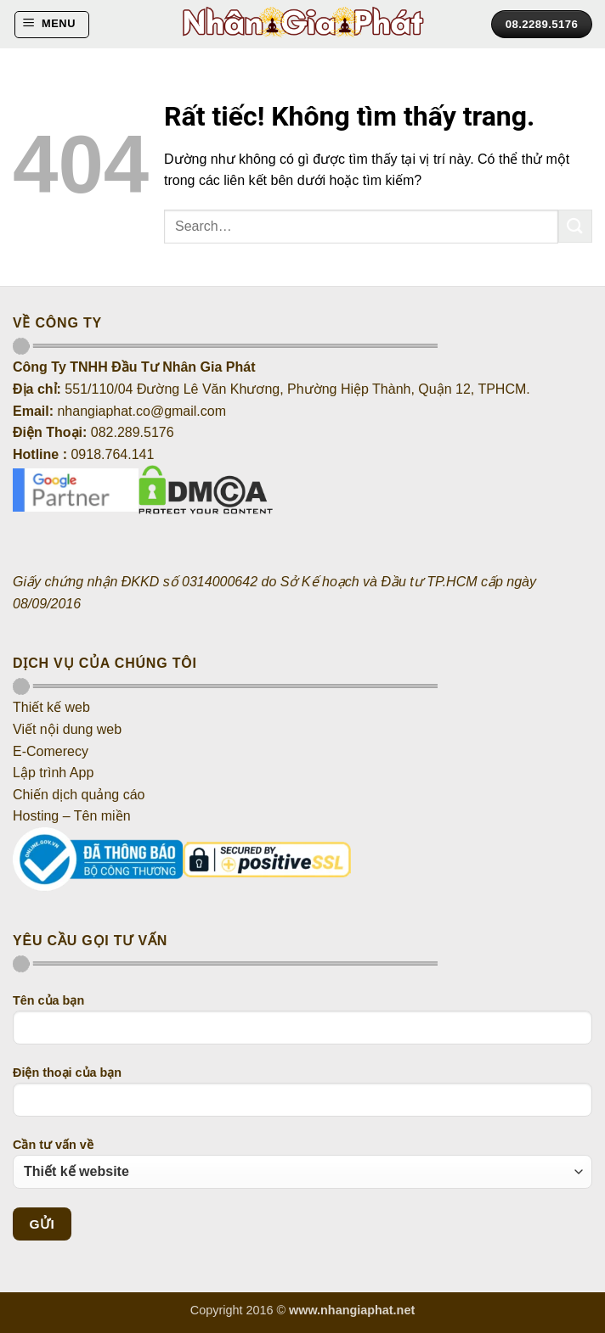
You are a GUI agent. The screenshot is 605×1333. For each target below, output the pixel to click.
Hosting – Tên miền (73, 816)
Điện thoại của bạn (302, 1098)
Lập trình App (53, 772)
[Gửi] (575, 226)
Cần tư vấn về (302, 1163)
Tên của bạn (302, 1026)
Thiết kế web (51, 707)
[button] (51, 24)
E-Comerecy (50, 751)
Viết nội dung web (67, 729)
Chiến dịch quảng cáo (78, 794)
